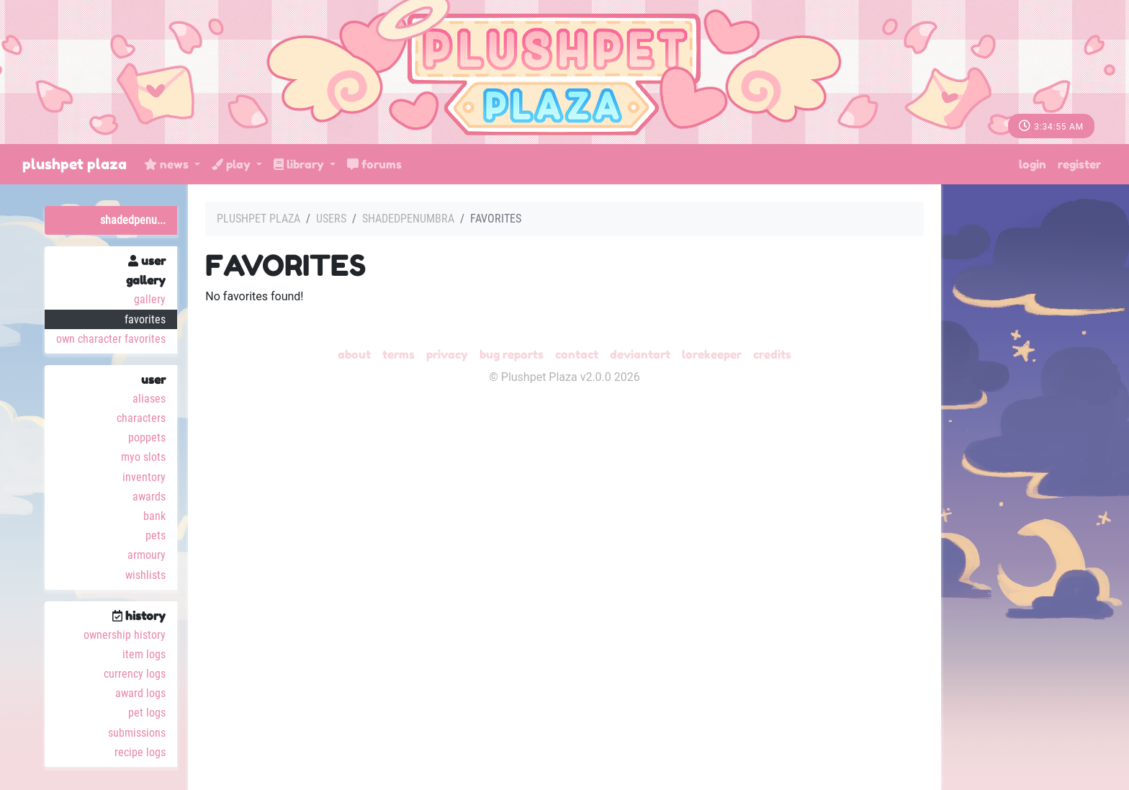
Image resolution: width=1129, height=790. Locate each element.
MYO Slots (143, 457)
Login (1032, 164)
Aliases (149, 398)
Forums (374, 164)
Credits (772, 354)
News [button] (168, 164)
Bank (154, 516)
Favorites (145, 319)
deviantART (640, 354)
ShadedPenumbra (408, 218)
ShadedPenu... (133, 220)
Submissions (137, 733)
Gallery (150, 299)
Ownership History (125, 635)
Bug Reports (512, 354)
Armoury (146, 555)
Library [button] (300, 164)
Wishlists (145, 575)
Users (331, 218)
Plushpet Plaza (74, 164)
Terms (398, 354)
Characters (141, 418)
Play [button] (232, 164)
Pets (155, 535)
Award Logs (140, 693)
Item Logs (144, 654)
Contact (576, 354)
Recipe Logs (140, 752)
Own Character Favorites (111, 339)
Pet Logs (147, 712)
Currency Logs (135, 674)
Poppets (147, 437)
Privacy (447, 354)
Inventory (144, 477)
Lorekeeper (712, 354)
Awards (149, 496)
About (354, 354)
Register (1079, 164)
